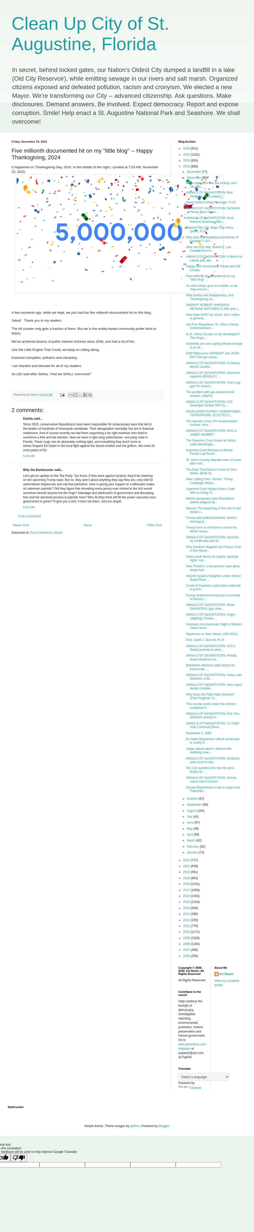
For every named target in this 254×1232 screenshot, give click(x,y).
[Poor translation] (19, 1158)
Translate (189, 1088)
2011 (187, 926)
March (191, 840)
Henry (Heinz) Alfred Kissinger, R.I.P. (211, 202)
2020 (187, 872)
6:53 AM (28, 507)
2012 (187, 920)
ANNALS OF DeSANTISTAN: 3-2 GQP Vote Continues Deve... (212, 725)
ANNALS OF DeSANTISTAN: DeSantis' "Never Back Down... (213, 210)
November (194, 178)
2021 (187, 866)
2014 (187, 908)
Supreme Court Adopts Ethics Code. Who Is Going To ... (211, 490)
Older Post (154, 525)
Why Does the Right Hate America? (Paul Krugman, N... (210, 696)
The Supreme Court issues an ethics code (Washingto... (211, 442)
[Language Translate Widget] (203, 1077)
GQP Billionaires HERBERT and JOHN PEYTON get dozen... (212, 355)
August (192, 811)
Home (88, 525)
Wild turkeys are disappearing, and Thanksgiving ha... (209, 297)
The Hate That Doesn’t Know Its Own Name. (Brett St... (211, 471)
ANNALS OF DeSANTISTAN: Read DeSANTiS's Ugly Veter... (210, 606)
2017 (187, 890)
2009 (187, 938)
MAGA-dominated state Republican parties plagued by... (210, 500)
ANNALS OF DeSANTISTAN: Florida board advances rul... (211, 657)
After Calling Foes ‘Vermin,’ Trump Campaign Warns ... (209, 481)
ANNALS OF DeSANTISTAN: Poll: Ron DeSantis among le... (213, 715)
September (195, 804)
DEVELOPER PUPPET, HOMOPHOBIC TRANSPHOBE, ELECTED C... (213, 413)
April (190, 834)
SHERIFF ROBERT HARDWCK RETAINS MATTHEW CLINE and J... (213, 306)
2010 (187, 932)
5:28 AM (28, 456)
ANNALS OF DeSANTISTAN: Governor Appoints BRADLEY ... (213, 374)
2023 (187, 166)
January (193, 852)
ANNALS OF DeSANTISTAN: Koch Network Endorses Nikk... (210, 219)
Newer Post (21, 525)
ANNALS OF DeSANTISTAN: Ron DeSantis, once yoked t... (209, 194)
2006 (187, 956)
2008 (187, 944)
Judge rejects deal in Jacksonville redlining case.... (209, 750)
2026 (187, 148)
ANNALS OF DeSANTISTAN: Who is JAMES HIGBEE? (211, 432)
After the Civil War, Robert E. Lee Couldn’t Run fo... (208, 248)
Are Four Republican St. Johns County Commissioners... (212, 326)
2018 (187, 884)
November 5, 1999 (198, 733)
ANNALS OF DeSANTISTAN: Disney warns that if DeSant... (211, 779)
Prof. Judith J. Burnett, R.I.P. (205, 640)
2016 (187, 896)
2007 (187, 950)
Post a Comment (29, 516)
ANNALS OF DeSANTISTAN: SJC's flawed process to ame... (210, 647)
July (190, 816)
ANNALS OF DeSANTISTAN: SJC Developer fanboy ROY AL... (209, 403)
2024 (187, 160)
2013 (187, 914)
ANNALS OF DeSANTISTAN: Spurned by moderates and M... (212, 539)
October (193, 799)
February (193, 846)
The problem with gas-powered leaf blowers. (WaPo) (210, 393)
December (194, 172)
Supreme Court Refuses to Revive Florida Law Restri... (209, 452)
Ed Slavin (226, 974)
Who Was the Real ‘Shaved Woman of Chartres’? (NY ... (212, 239)
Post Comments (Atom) (46, 532)
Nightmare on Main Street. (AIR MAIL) (212, 634)
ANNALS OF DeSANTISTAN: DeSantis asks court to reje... (213, 760)
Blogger (164, 1126)
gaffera (135, 1126)
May (190, 828)
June (190, 822)
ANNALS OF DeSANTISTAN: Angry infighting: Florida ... (210, 616)
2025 (187, 154)
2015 (187, 902)
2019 (187, 878)
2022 (187, 860)
